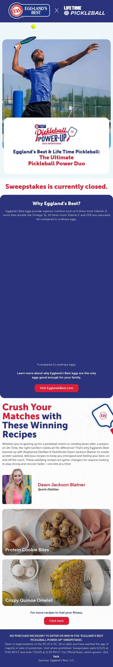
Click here (56, 621)
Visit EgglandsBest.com (56, 388)
